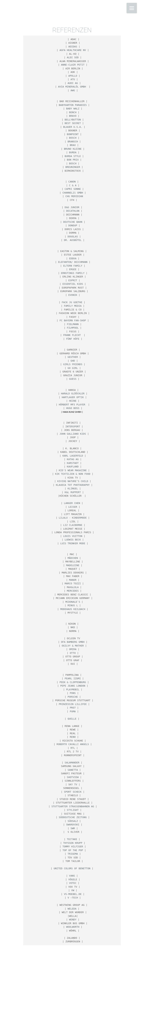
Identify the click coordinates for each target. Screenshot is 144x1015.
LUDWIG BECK (73, 539)
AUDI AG (73, 83)
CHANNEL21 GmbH (72, 192)
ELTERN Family (72, 265)
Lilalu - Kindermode (73, 517)
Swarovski (72, 824)
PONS (73, 693)
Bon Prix (73, 159)
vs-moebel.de (73, 894)
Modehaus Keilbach (72, 609)
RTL (72, 748)
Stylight (73, 810)
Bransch (73, 141)
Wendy (72, 919)
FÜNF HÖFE (72, 338)
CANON (72, 181)
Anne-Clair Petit (72, 64)
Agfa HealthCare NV (72, 50)
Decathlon (72, 210)
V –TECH (73, 897)
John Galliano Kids (72, 433)
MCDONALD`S (72, 601)
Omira (72, 649)
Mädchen (73, 558)
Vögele (72, 879)
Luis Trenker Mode (72, 543)
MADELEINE (72, 565)
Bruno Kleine (73, 148)
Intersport (72, 426)
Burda (72, 152)
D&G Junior (72, 207)
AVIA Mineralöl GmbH (73, 86)
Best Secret (73, 123)
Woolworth (72, 926)
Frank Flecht (72, 335)
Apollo (72, 75)
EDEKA (72, 258)
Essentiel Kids (72, 284)
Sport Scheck (73, 791)
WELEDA (72, 908)
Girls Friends (72, 364)
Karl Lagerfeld (72, 455)
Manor (72, 580)
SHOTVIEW (73, 777)
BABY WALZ (72, 108)
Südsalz (73, 821)
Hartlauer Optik (73, 397)
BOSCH (72, 137)
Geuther (73, 357)
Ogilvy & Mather (73, 645)
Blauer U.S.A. (72, 127)
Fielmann (73, 324)
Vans (72, 875)
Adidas (72, 46)
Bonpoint (73, 134)
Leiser (72, 506)
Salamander (72, 762)
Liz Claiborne (72, 525)
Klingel (73, 488)
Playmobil (72, 689)
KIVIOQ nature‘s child (72, 481)
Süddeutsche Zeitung (73, 817)
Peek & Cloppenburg (72, 682)
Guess (72, 378)
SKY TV (72, 784)
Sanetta (73, 769)
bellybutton (73, 119)
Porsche (73, 696)
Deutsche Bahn (72, 221)
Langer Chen (72, 503)
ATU (72, 79)
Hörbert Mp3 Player (73, 404)
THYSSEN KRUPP (72, 843)
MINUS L (73, 605)
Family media (73, 305)
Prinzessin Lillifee (73, 704)
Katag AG (73, 459)
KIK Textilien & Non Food (72, 473)
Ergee (72, 269)
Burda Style (73, 156)
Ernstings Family (72, 273)
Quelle (72, 718)
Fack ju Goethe (72, 302)
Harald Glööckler (72, 393)
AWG (72, 90)
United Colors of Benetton (72, 868)
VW (72, 890)
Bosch (72, 163)
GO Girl (73, 368)
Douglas (73, 236)
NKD (72, 627)
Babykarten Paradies (73, 105)
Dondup (72, 225)
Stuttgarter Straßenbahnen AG (72, 806)
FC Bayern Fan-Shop (72, 320)
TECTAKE (72, 839)
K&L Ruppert (73, 492)
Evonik (72, 295)
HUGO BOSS (72, 408)
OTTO (73, 653)
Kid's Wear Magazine (73, 470)
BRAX (73, 145)
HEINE (72, 400)
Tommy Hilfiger (72, 846)
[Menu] (132, 8)
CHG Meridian (74, 196)
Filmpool (73, 327)
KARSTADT (73, 463)
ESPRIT (72, 280)
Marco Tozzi (73, 583)
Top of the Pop (72, 850)
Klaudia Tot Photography (73, 485)
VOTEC (72, 883)
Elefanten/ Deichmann (73, 262)
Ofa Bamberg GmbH (72, 642)
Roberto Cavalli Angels (73, 744)
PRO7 (73, 707)
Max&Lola (73, 587)
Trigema (73, 853)
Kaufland (73, 466)
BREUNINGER (72, 167)
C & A (72, 185)
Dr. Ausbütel (73, 240)
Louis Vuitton (72, 536)
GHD (72, 360)
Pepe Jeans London (72, 685)
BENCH (72, 112)
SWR (72, 828)
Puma (73, 711)
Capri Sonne (73, 189)
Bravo (72, 115)
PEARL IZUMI (73, 678)
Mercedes (73, 590)
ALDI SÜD (73, 57)
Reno (73, 736)
